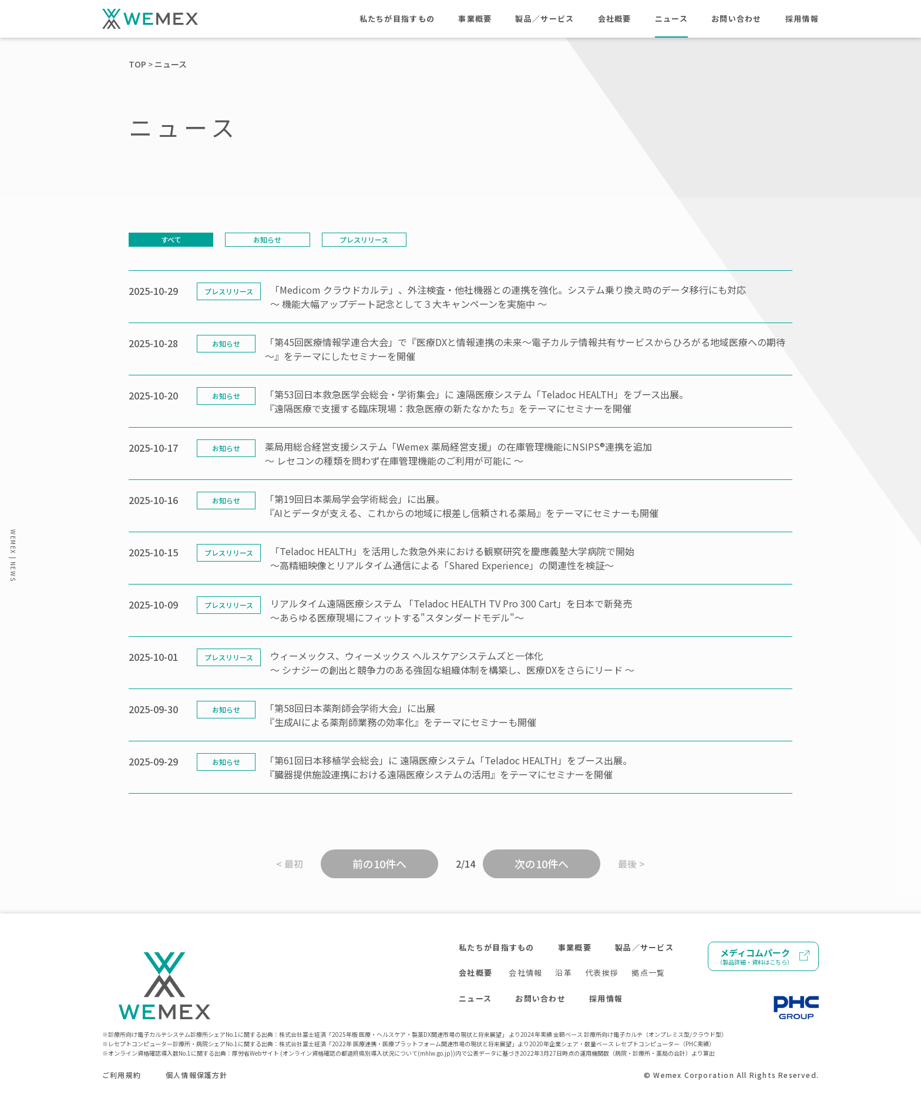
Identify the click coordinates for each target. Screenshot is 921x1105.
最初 (293, 864)
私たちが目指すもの (397, 18)
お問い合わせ (736, 18)
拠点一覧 (648, 972)
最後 (627, 864)
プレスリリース (364, 239)
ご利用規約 (121, 1075)
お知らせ (267, 239)
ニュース (671, 18)
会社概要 (614, 18)
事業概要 (475, 18)
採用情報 (802, 18)
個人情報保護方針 (197, 1075)
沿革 (563, 972)
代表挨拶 (602, 972)
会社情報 (525, 972)
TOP (137, 64)
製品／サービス (544, 18)
